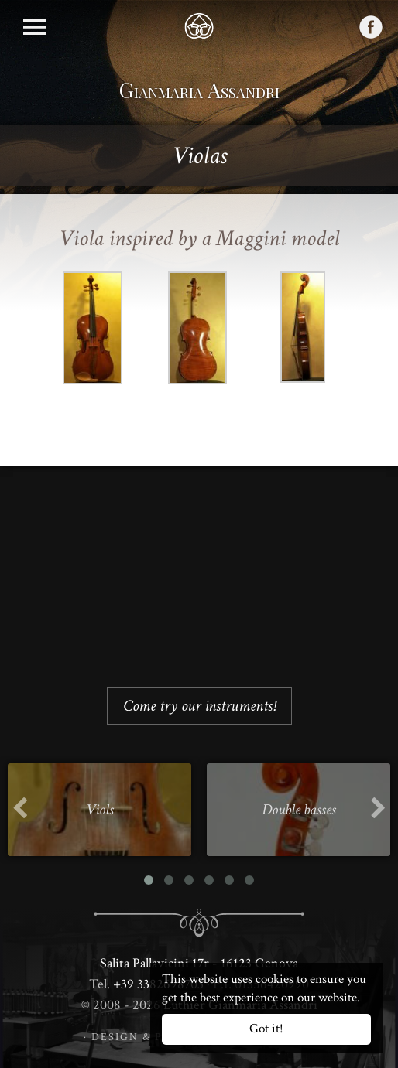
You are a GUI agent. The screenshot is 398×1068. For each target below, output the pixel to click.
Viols (100, 810)
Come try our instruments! (199, 705)
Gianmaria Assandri (199, 90)
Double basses (299, 810)
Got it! (266, 1028)
